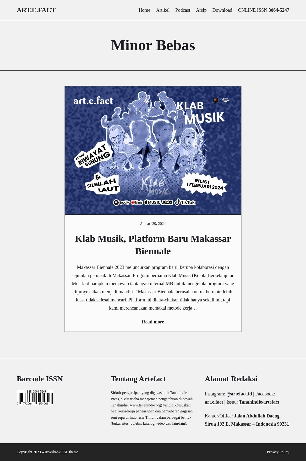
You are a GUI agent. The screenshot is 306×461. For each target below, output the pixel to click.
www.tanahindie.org (145, 405)
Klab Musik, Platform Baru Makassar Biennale (153, 244)
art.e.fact (36, 10)
